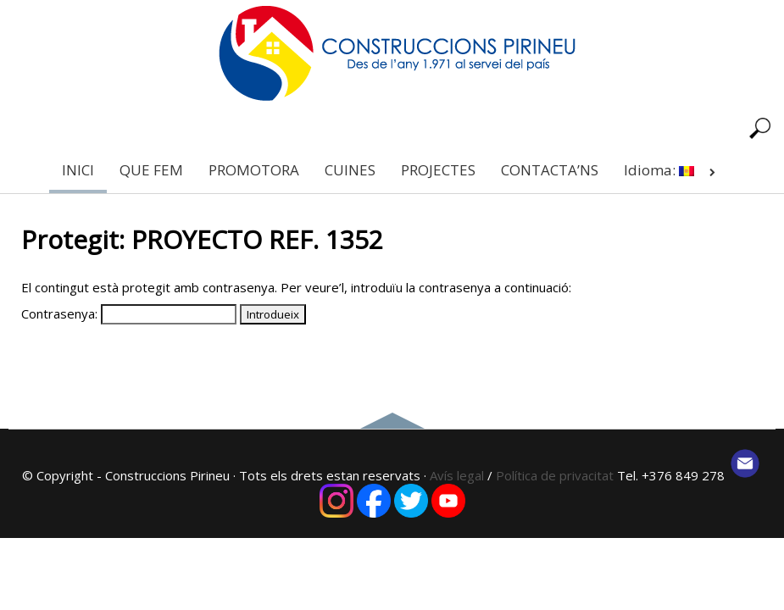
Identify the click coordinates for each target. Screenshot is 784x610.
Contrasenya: (128, 313)
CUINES (350, 170)
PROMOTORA (254, 170)
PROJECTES (438, 170)
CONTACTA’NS (549, 170)
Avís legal (457, 475)
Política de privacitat (556, 475)
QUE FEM (151, 170)
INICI (78, 170)
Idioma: (673, 169)
